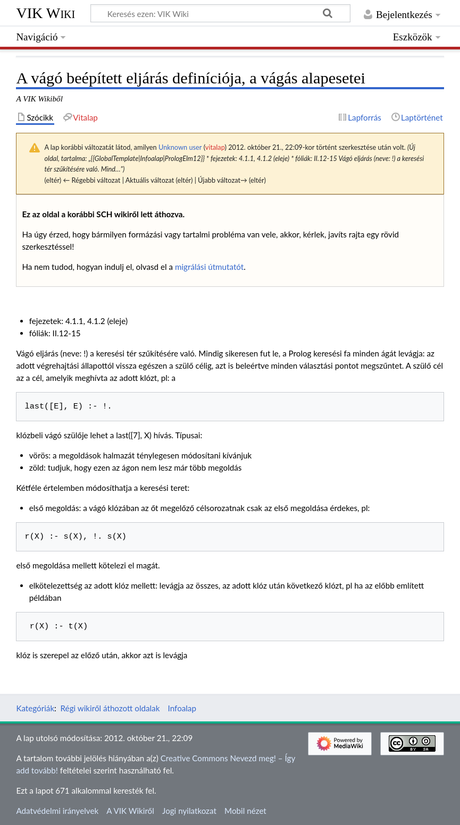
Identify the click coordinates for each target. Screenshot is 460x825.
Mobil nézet (245, 810)
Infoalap (182, 708)
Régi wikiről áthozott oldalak (110, 708)
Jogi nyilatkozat (189, 810)
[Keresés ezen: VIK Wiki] (220, 13)
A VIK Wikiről (130, 810)
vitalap (215, 147)
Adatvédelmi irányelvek (57, 810)
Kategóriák (35, 708)
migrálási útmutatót (209, 266)
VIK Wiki (45, 13)
